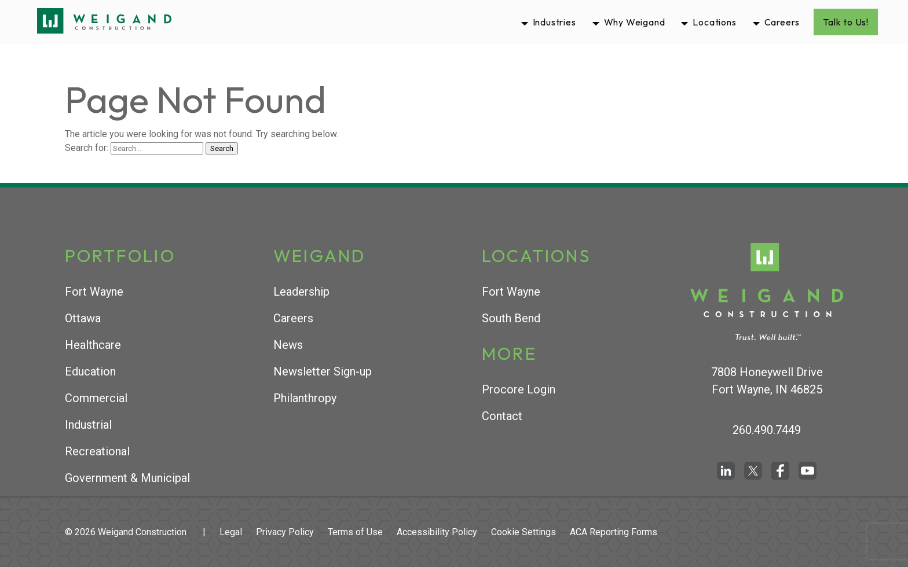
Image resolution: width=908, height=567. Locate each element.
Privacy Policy (285, 531)
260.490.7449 (767, 430)
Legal (230, 531)
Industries (554, 22)
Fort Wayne (94, 292)
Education (90, 371)
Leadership (301, 292)
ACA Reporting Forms (613, 531)
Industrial (88, 425)
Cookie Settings (523, 531)
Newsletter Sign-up (322, 371)
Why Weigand (634, 22)
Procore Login (518, 389)
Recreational (97, 451)
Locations (714, 22)
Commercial (96, 398)
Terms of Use (355, 531)
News (288, 345)
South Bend (511, 318)
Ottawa (83, 318)
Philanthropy (304, 398)
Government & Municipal (127, 478)
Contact (502, 416)
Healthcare (93, 345)
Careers (782, 22)
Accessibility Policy (437, 531)
